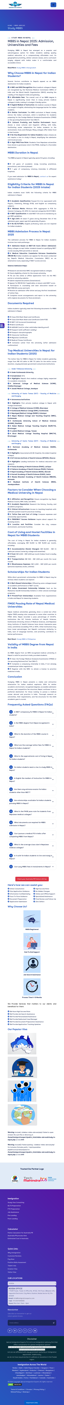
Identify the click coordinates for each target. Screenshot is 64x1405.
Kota (26, 1378)
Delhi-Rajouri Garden (32, 1368)
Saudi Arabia (17, 1378)
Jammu (40, 1375)
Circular (29, 1389)
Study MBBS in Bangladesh (26, 68)
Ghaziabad (46, 1373)
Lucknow (37, 1373)
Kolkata (33, 1370)
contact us (43, 176)
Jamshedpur (20, 1375)
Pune (51, 1368)
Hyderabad (24, 1370)
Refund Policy (16, 1392)
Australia (50, 1378)
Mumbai (15, 1370)
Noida (15, 1368)
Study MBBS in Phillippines (26, 639)
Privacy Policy (39, 1389)
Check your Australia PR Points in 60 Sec (32, 879)
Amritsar (29, 1373)
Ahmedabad (31, 1375)
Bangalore (49, 1370)
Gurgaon (44, 1368)
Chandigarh (19, 1373)
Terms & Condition (17, 1389)
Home (10, 25)
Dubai (47, 1375)
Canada (42, 1378)
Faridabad (34, 1378)
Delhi (20, 1368)
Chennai (41, 1370)
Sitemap (26, 1392)
